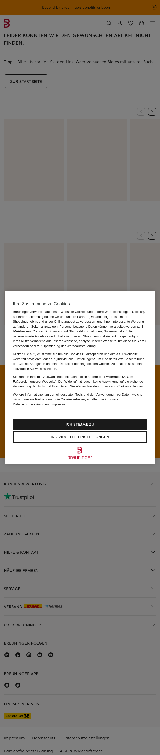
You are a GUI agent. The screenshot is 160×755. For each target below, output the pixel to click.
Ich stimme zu (80, 424)
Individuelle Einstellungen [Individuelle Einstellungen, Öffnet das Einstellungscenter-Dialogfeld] (80, 437)
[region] (80, 377)
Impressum (59, 404)
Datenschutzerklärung (28, 404)
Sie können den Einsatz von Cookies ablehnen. (107, 386)
